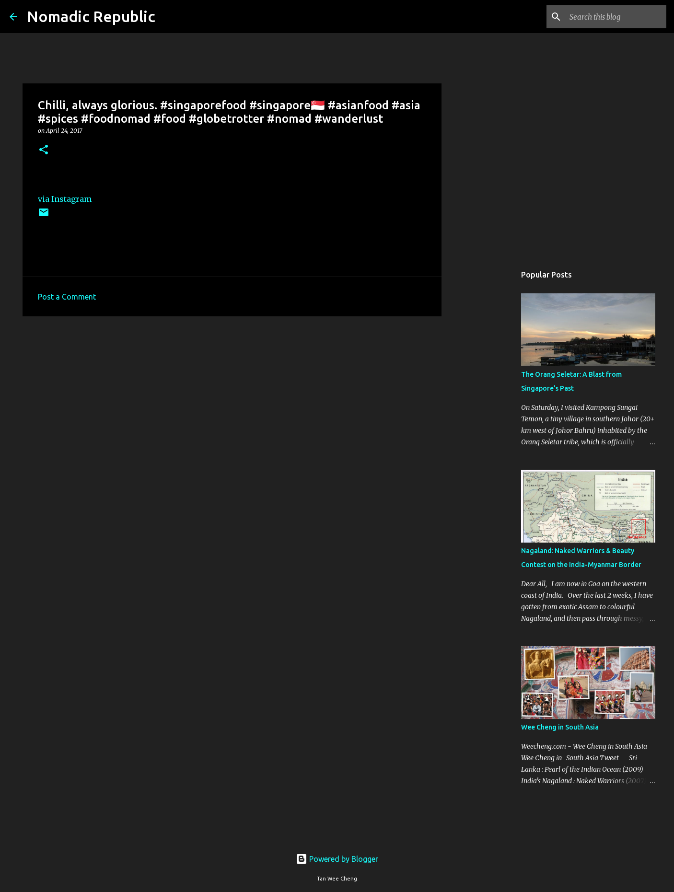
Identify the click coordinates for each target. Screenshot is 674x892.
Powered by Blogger (337, 859)
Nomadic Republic (91, 16)
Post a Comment (67, 296)
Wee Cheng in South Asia (560, 727)
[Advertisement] (232, 398)
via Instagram (65, 199)
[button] (43, 150)
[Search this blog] (616, 16)
